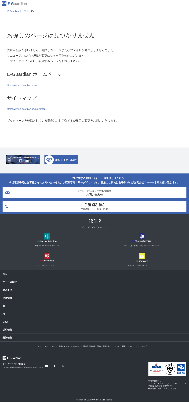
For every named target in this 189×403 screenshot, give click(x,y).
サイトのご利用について (122, 347)
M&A (5, 322)
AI (4, 314)
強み (5, 274)
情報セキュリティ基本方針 (69, 347)
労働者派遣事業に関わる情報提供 (96, 347)
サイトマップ (141, 347)
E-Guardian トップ (16, 11)
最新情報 (7, 338)
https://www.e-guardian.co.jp (25, 84)
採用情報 (7, 330)
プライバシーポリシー (46, 347)
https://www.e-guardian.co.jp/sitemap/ (31, 108)
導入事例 (7, 290)
